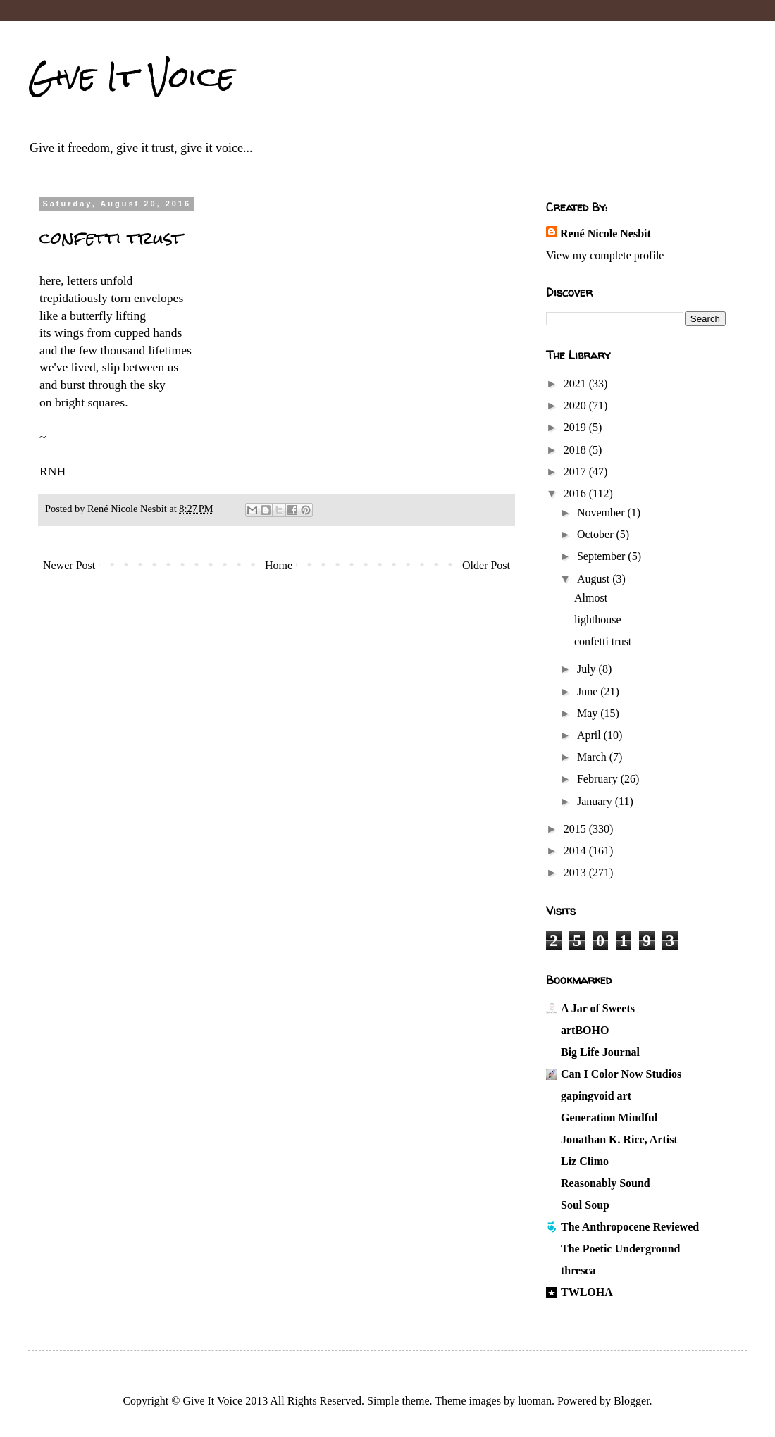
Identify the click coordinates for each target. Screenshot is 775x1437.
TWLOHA (587, 1292)
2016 (576, 493)
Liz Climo (585, 1161)
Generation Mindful (609, 1118)
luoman (535, 1401)
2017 (576, 472)
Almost (590, 598)
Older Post (486, 565)
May (588, 713)
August (594, 579)
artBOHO (585, 1030)
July (588, 669)
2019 (576, 427)
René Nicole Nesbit (605, 234)
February (599, 779)
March (593, 757)
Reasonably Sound (605, 1183)
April (590, 735)
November (602, 512)
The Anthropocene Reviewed (630, 1227)
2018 (576, 450)
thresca (578, 1270)
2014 (576, 851)
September (602, 556)
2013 (576, 872)
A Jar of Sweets (598, 1008)
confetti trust (602, 641)
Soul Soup (585, 1205)
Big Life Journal (600, 1052)
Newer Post (69, 565)
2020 (576, 405)
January (596, 801)
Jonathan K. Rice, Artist (619, 1139)
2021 (576, 384)
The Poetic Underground (620, 1249)
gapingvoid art (596, 1096)
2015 (576, 829)
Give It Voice (131, 77)
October (596, 534)
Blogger (632, 1401)
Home (278, 565)
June (588, 691)
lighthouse (597, 620)
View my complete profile (605, 255)
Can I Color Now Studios (621, 1074)
